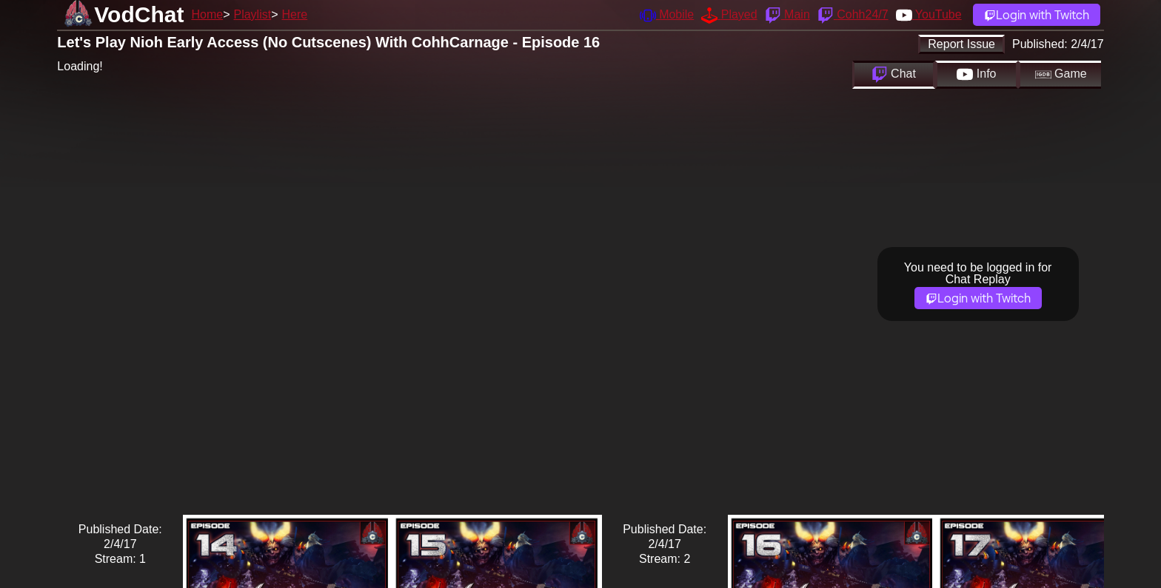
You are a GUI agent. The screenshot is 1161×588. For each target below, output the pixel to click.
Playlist (252, 14)
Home (207, 14)
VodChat (139, 14)
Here (295, 14)
